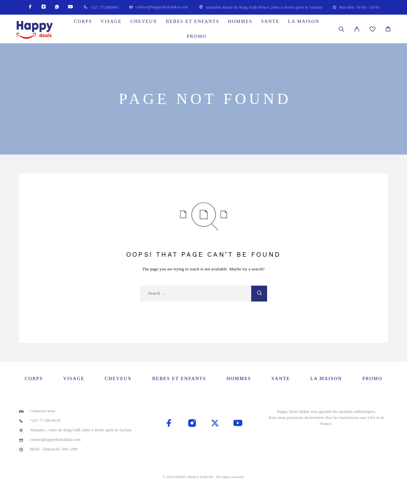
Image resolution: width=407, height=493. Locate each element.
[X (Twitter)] (215, 424)
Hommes (240, 21)
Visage (111, 21)
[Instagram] (43, 7)
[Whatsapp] (56, 7)
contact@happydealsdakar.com (161, 7)
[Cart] (388, 30)
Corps (83, 21)
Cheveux (143, 21)
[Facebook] (30, 7)
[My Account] (357, 29)
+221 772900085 (104, 7)
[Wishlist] (372, 30)
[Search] (341, 29)
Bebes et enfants (192, 21)
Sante (270, 21)
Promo (196, 36)
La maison (304, 21)
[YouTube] (70, 7)
